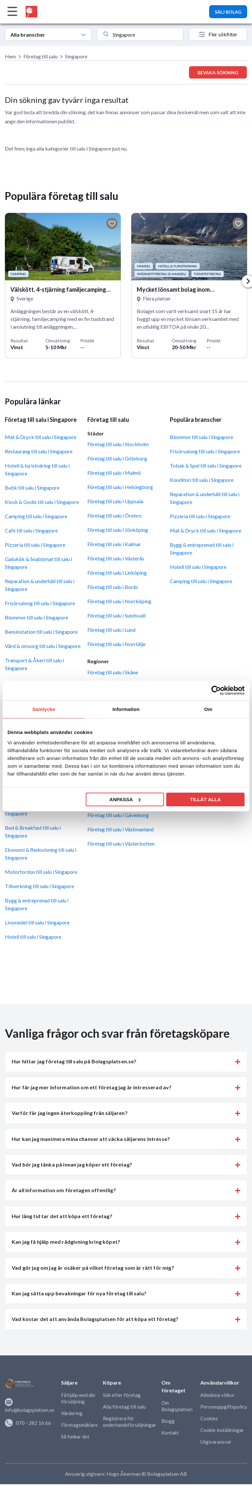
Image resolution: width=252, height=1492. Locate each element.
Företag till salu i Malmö (114, 473)
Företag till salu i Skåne (112, 672)
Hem (10, 56)
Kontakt (170, 1433)
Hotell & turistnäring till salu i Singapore (37, 469)
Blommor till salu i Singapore (36, 617)
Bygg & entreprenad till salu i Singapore (37, 904)
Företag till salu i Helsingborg (120, 487)
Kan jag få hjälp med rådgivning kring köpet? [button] (66, 1242)
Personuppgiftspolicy (223, 1407)
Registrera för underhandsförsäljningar (129, 1421)
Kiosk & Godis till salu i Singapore (42, 502)
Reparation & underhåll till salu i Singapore (39, 585)
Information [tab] (126, 709)
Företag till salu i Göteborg (117, 458)
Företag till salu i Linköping (117, 572)
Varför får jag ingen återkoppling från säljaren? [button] (70, 1113)
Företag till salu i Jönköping (117, 530)
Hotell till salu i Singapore (33, 937)
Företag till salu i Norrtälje (116, 644)
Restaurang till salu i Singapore (38, 451)
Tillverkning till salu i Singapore (39, 886)
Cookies (209, 1418)
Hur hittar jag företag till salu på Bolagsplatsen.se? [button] (74, 1061)
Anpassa (125, 799)
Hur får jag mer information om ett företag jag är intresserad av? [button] (91, 1087)
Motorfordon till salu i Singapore (41, 872)
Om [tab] (208, 709)
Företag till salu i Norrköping (119, 601)
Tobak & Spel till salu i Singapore (206, 465)
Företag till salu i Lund (111, 630)
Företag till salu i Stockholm (118, 444)
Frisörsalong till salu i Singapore (40, 603)
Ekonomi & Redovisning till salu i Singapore (40, 854)
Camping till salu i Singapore (36, 516)
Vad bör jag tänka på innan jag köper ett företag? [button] (72, 1164)
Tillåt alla (205, 799)
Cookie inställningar (222, 1430)
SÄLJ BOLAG (228, 12)
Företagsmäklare (79, 1425)
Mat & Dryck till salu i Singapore (40, 437)
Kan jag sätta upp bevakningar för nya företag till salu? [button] (79, 1293)
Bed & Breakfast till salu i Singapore (33, 831)
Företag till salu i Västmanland (120, 829)
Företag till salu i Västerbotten (121, 843)
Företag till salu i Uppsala (115, 501)
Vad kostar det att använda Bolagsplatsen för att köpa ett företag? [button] (95, 1319)
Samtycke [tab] (43, 709)
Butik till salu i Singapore (32, 487)
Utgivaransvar (216, 1442)
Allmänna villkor (217, 1395)
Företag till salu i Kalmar (114, 544)
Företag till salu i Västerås (115, 558)
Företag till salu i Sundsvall (116, 615)
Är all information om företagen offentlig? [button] (64, 1190)
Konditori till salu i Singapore (201, 480)
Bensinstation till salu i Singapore (41, 632)
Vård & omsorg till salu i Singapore (43, 646)
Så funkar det (75, 1436)
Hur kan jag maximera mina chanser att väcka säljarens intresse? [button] (91, 1139)
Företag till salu (40, 56)
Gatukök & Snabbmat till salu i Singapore (38, 563)
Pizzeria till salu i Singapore (35, 545)
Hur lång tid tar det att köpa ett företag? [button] (62, 1216)
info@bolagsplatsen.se (29, 1405)
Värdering (71, 1413)
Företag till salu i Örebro (114, 515)
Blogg (168, 1421)
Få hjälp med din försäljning (78, 1398)
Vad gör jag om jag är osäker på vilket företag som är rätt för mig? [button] (93, 1268)
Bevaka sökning (217, 72)
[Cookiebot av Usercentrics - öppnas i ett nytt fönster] (216, 690)
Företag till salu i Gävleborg (118, 815)
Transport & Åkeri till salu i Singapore (34, 664)
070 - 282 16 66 (28, 1423)
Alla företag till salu (124, 1407)
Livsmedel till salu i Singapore (37, 922)
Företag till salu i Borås (112, 587)
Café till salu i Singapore (31, 530)
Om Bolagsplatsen (177, 1406)
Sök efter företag (122, 1395)
